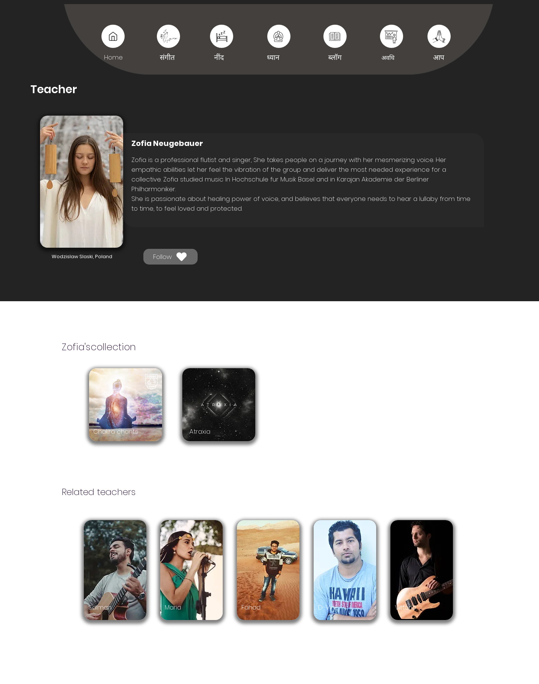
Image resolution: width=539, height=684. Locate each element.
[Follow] (170, 257)
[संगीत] (168, 36)
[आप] (391, 36)
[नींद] (335, 36)
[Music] (113, 36)
